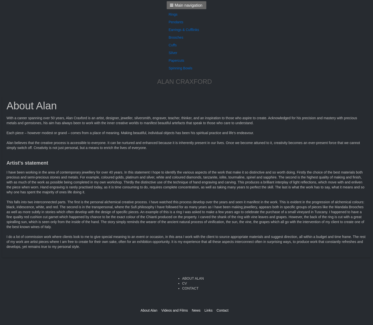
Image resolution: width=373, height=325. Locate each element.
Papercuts (176, 60)
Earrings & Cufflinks (184, 30)
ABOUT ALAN (193, 278)
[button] (187, 5)
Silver (173, 53)
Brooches (176, 37)
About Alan (149, 310)
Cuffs (173, 45)
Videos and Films (174, 310)
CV (184, 283)
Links (208, 310)
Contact (222, 310)
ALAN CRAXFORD (184, 81)
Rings (173, 14)
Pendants (176, 22)
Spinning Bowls (180, 68)
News (196, 310)
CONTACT (190, 288)
